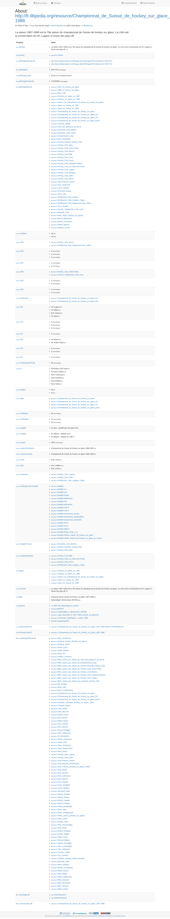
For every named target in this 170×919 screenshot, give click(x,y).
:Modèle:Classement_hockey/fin (66, 520)
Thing (32, 26)
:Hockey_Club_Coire (62, 157)
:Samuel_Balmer (60, 840)
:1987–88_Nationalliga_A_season (65, 606)
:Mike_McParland (61, 883)
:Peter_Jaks (58, 194)
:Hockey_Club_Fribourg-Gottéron (67, 163)
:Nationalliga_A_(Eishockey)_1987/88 (69, 612)
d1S (20, 251)
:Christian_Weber (60, 124)
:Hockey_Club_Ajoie (62, 145)
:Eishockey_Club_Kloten (63, 133)
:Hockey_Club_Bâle (61, 154)
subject (20, 571)
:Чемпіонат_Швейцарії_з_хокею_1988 (69, 618)
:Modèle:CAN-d (60, 508)
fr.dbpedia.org (87, 26)
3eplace (21, 233)
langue (21, 390)
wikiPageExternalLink (25, 61)
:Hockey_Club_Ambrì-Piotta (64, 148)
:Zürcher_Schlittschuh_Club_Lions (67, 209)
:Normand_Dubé (60, 791)
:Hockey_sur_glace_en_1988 (65, 99)
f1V (19, 334)
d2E (20, 272)
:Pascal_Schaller (60, 794)
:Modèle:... (58, 486)
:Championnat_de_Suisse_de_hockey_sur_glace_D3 (74, 118)
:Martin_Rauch (59, 871)
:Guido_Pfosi (59, 742)
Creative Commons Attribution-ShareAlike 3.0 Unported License (106, 916)
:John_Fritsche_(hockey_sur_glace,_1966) (70, 767)
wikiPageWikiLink (24, 87)
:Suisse (57, 55)
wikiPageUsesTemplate (27, 486)
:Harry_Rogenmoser (62, 748)
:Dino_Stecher (59, 727)
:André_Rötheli (60, 650)
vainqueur (22, 474)
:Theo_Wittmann (60, 849)
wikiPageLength (23, 75)
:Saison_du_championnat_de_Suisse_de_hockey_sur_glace (77, 102)
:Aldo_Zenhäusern (61, 638)
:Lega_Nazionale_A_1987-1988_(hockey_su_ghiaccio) (75, 615)
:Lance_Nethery (60, 188)
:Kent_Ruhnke (59, 782)
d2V (20, 289)
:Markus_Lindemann (62, 868)
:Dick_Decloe (59, 718)
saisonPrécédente (25, 448)
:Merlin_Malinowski (61, 218)
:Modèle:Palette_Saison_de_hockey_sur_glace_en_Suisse (76, 538)
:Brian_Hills (58, 93)
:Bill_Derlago (59, 684)
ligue (20, 398)
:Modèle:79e (59, 501)
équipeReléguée (24, 556)
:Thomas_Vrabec (60, 852)
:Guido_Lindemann (61, 739)
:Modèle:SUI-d (59, 526)
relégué (21, 434)
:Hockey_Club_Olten (62, 176)
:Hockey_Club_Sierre (62, 179)
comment (21, 589)
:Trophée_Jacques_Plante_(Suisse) (67, 858)
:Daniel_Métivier (60, 225)
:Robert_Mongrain (61, 831)
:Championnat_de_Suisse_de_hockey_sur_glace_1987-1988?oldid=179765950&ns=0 (87, 627)
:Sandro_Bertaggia (61, 843)
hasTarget (22, 895)
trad (20, 465)
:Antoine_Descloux (61, 657)
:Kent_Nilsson (59, 779)
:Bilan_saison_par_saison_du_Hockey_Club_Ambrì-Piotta (76, 669)
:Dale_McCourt (60, 712)
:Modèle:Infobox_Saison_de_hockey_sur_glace (72, 535)
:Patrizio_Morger (60, 803)
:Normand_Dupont (61, 191)
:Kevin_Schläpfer (60, 785)
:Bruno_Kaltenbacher (62, 690)
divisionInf (22, 298)
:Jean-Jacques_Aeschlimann (65, 764)
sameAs (20, 606)
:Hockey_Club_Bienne (62, 151)
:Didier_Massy (59, 721)
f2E (19, 339)
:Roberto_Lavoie (60, 228)
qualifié (21, 428)
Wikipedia (68, 916)
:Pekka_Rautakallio (61, 806)
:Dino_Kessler (59, 724)
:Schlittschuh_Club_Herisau (64, 197)
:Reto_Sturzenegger (62, 825)
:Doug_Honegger (60, 730)
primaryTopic (24, 904)
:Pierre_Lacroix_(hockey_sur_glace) (68, 816)
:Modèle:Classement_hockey (65, 514)
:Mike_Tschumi (60, 886)
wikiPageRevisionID (25, 81)
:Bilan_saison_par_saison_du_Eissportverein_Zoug (73, 663)
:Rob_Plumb (59, 828)
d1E (20, 242)
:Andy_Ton (58, 654)
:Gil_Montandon (60, 736)
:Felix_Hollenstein (61, 139)
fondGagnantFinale (25, 363)
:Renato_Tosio (59, 822)
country (20, 55)
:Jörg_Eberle (59, 770)
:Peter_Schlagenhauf (62, 813)
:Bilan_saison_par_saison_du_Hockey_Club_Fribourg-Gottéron (78, 675)
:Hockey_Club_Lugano (63, 170)
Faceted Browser (129, 3)
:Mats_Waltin (59, 874)
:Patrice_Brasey (60, 797)
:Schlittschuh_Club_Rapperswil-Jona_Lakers (71, 203)
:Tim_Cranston (60, 206)
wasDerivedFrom (24, 627)
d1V (20, 263)
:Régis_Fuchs (59, 837)
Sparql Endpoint (147, 3)
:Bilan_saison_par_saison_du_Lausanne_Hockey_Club (75, 681)
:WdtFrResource (59, 898)
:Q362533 (57, 609)
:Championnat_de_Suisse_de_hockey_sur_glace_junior (75, 121)
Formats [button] (56, 3)
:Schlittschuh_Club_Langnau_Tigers (68, 200)
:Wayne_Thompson (61, 222)
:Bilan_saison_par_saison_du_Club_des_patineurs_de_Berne (77, 660)
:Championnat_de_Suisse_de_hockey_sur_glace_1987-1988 (78, 632)
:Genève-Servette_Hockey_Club (66, 142)
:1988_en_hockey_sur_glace (65, 90)
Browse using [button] (41, 3)
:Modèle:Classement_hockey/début (67, 517)
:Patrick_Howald (60, 800)
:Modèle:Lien (59, 492)
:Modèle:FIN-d (59, 523)
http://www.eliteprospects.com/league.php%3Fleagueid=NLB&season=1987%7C (81, 64)
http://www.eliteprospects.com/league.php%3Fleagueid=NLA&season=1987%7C (81, 61)
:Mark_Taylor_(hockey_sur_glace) (67, 215)
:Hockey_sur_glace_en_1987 (65, 96)
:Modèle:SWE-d (60, 529)
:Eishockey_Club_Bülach (63, 130)
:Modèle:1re (58, 489)
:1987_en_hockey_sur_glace (65, 87)
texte (20, 460)
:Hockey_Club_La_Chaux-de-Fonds (68, 166)
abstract (20, 47)
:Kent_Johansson (61, 185)
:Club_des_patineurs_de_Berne (66, 127)
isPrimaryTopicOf (24, 632)
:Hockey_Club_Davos (62, 160)
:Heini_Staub (59, 751)
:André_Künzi (59, 647)
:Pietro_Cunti (59, 819)
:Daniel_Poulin (59, 715)
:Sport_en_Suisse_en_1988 (65, 108)
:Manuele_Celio (60, 212)
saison (21, 442)
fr (19, 369)
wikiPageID (21, 70)
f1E (19, 307)
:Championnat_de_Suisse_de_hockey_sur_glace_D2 (74, 114)
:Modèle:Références (62, 498)
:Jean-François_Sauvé (62, 182)
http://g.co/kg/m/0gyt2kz (60, 621)
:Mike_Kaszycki (60, 880)
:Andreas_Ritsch (60, 644)
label (19, 597)
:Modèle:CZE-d (60, 511)
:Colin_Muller (59, 709)
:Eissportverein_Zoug (62, 136)
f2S (19, 348)
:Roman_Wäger (60, 834)
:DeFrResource (58, 895)
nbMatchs (22, 413)
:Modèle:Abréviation (61, 504)
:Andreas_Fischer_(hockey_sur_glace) (69, 641)
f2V (19, 357)
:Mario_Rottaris (60, 865)
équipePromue (24, 544)
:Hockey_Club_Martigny (63, 173)
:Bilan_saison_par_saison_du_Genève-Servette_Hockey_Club (78, 666)
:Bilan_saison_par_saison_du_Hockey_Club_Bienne (74, 672)
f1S (19, 322)
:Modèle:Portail (60, 495)
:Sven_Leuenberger (61, 846)
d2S (20, 280)
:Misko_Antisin (59, 889)
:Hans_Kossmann (61, 745)
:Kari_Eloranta (59, 773)
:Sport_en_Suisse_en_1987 (65, 105)
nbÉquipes (22, 419)
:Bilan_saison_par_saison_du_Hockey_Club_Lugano (74, 678)
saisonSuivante (24, 454)
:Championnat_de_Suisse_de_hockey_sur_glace (73, 111)
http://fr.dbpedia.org (58, 26)
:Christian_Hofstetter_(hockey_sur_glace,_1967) (72, 702)
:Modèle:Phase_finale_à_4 (64, 532)
